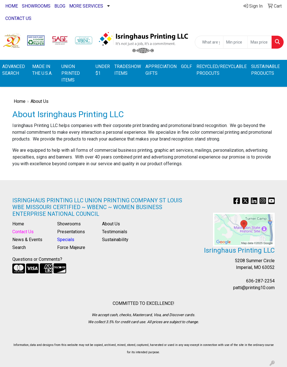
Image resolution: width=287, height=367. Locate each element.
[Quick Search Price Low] (235, 42)
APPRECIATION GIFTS (161, 70)
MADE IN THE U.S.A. (42, 70)
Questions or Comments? (37, 259)
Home (20, 101)
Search (19, 247)
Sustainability (115, 239)
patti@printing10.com (254, 287)
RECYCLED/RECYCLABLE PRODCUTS (221, 70)
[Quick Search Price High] (259, 42)
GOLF (186, 66)
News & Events (27, 239)
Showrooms (69, 223)
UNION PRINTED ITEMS (70, 73)
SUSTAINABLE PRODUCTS (265, 70)
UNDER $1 (103, 70)
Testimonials (114, 231)
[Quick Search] (209, 42)
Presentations (71, 231)
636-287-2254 (260, 281)
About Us (111, 223)
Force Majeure (71, 247)
